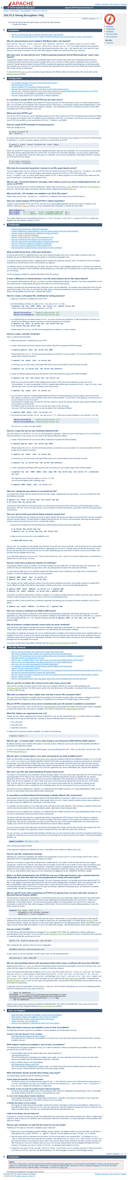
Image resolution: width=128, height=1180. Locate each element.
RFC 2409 (31, 989)
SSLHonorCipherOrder (16, 981)
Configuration (110, 29)
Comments (109, 43)
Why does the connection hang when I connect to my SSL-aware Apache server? (40, 89)
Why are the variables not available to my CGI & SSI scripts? (36, 93)
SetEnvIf (90, 921)
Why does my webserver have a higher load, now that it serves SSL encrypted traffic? (41, 654)
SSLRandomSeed (13, 74)
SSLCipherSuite (20, 752)
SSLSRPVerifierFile (58, 934)
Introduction (17, 274)
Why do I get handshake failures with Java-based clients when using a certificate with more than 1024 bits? (49, 679)
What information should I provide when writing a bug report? (32, 1019)
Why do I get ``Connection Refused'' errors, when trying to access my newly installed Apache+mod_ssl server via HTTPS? (54, 91)
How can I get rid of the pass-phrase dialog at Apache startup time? (35, 241)
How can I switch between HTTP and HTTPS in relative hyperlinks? (35, 95)
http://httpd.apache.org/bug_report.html (25, 1064)
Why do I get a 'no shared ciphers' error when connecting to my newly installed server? (42, 662)
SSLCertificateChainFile (60, 643)
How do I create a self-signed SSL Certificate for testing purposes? (35, 233)
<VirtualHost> (94, 187)
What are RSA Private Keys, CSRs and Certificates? (29, 229)
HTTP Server (14, 11)
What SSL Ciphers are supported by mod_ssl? (27, 658)
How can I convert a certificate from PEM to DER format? (31, 246)
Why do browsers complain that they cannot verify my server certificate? (36, 248)
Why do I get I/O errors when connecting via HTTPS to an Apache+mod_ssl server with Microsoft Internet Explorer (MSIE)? (55, 675)
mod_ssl (25, 72)
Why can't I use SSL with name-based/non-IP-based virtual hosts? (34, 664)
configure (38, 1093)
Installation (109, 26)
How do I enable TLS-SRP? (21, 677)
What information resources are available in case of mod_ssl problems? (36, 1015)
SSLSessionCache (14, 688)
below (50, 289)
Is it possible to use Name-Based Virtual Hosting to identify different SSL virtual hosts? (41, 666)
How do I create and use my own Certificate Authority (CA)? (32, 237)
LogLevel (13, 978)
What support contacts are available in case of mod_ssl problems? (34, 1017)
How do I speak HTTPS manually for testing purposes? (30, 87)
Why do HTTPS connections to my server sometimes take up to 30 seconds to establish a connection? (47, 656)
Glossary (117, 4)
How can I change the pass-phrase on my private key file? (32, 239)
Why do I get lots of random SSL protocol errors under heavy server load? (37, 652)
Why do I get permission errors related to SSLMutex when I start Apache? (37, 35)
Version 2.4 (36, 11)
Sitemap (123, 4)
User (76, 50)
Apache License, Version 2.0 (25, 1176)
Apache (5, 11)
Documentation (25, 11)
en (97, 18)
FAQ (111, 4)
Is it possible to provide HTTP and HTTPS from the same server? (34, 83)
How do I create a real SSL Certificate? (25, 235)
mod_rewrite (23, 206)
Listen (69, 187)
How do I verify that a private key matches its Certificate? (31, 243)
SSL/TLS (44, 11)
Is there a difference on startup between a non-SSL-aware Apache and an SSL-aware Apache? (45, 231)
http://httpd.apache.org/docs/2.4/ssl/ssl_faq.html (28, 1036)
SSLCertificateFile (47, 1006)
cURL (42, 155)
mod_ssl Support (111, 36)
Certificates (109, 31)
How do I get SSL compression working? (25, 668)
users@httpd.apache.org (20, 1055)
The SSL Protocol (112, 34)
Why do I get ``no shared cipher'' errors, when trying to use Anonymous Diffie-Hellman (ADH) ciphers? (47, 660)
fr (101, 18)
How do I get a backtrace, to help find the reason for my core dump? (35, 1023)
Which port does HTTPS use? (22, 85)
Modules (98, 4)
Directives (105, 4)
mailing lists (63, 1167)
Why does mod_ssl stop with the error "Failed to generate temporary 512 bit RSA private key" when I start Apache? (52, 37)
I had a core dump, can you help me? (24, 1021)
